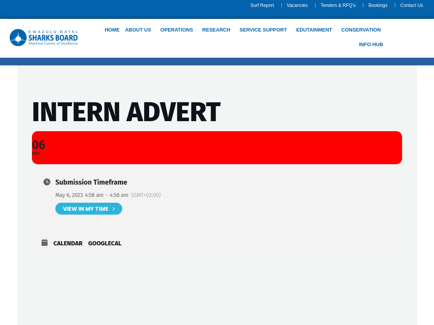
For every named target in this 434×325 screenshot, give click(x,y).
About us (138, 30)
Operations (176, 30)
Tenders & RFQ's (338, 5)
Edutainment (314, 30)
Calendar (68, 243)
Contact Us (411, 5)
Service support (263, 30)
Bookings (377, 5)
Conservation (361, 30)
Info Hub (371, 44)
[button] (139, 30)
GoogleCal (104, 243)
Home (112, 30)
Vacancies (297, 5)
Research (216, 30)
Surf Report (262, 5)
